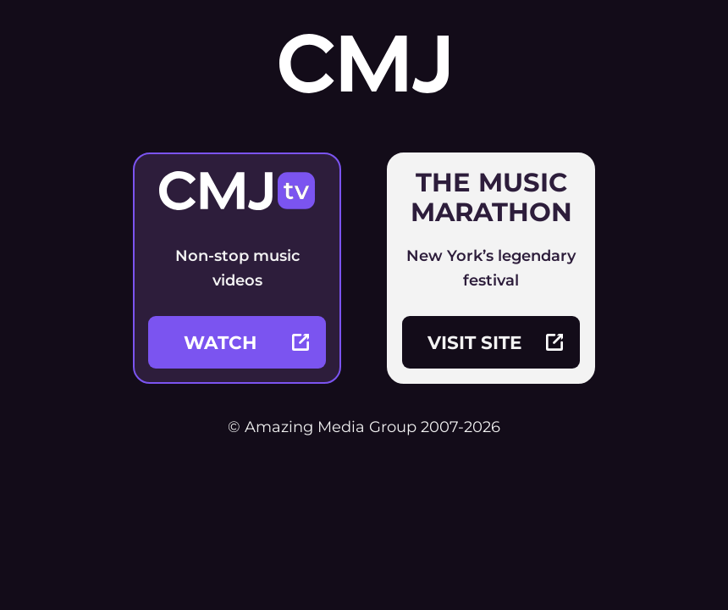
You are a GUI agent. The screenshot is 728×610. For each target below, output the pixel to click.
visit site (495, 342)
